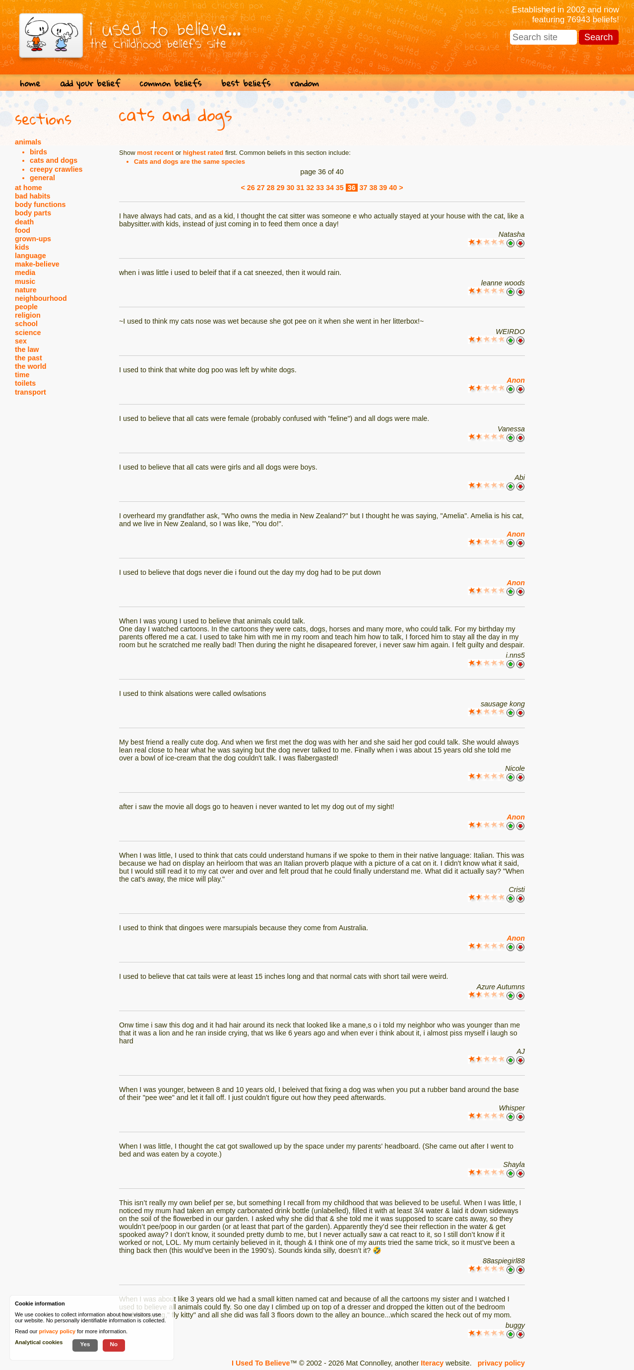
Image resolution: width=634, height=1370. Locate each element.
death (24, 222)
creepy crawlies (56, 169)
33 (320, 188)
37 (364, 188)
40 (393, 188)
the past (28, 358)
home (30, 83)
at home (28, 188)
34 (330, 188)
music (25, 281)
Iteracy (432, 1363)
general (42, 178)
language (30, 256)
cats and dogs (53, 160)
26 (251, 188)
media (25, 272)
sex (21, 341)
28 (271, 188)
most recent (155, 152)
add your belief (90, 83)
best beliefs (245, 83)
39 (383, 188)
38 (373, 188)
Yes (85, 1344)
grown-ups (33, 239)
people (26, 307)
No (114, 1344)
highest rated (203, 152)
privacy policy (501, 1363)
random (304, 83)
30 (290, 188)
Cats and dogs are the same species (189, 161)
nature (26, 290)
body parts (33, 213)
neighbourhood (41, 298)
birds (38, 152)
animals (28, 142)
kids (22, 247)
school (26, 324)
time (22, 375)
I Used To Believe (261, 1363)
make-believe (37, 264)
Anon (516, 380)
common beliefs (170, 83)
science (28, 333)
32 (310, 188)
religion (28, 315)
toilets (25, 383)
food (22, 230)
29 (281, 188)
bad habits (33, 196)
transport (30, 392)
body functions (40, 204)
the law (27, 349)
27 (261, 188)
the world (31, 366)
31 (300, 188)
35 (340, 188)
